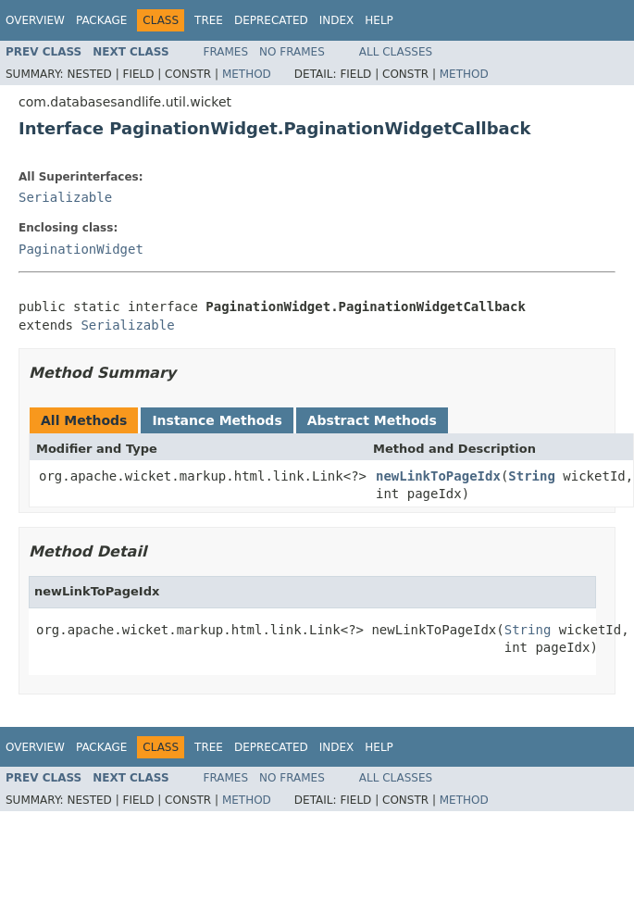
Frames (226, 51)
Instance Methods (216, 420)
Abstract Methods (372, 420)
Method (246, 74)
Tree (208, 20)
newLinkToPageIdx (438, 476)
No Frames (292, 51)
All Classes (395, 51)
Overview (35, 20)
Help (379, 20)
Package (101, 20)
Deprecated (271, 20)
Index (336, 20)
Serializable (65, 197)
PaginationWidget (81, 249)
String (531, 476)
